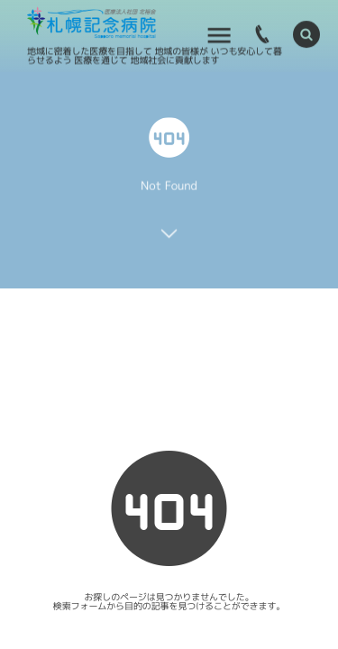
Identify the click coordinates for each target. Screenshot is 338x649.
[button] (306, 33)
